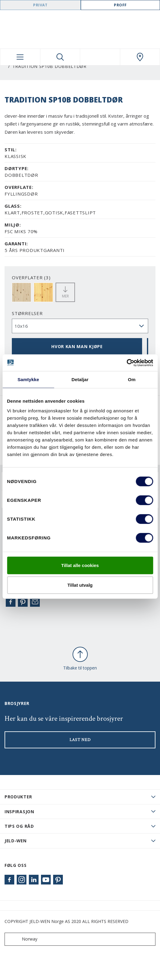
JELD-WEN (16, 841)
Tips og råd (19, 826)
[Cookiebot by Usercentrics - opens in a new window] (126, 363)
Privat (40, 5)
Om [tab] (131, 379)
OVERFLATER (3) (31, 277)
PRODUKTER (18, 797)
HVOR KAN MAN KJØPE (77, 346)
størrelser (27, 313)
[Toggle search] (60, 57)
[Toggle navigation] (20, 57)
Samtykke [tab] (28, 379)
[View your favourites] (100, 57)
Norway (22, 939)
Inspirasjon (19, 811)
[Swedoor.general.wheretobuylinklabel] (140, 57)
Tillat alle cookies (80, 565)
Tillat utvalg (80, 585)
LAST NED (80, 740)
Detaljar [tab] (80, 379)
